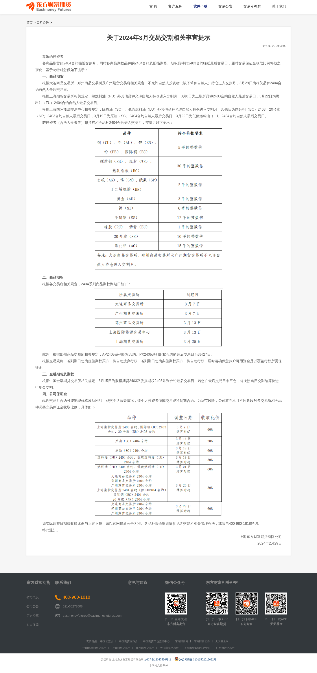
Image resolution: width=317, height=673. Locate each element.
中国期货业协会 (128, 641)
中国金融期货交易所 (94, 648)
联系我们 (63, 582)
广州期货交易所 (225, 648)
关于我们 (279, 6)
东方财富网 (181, 641)
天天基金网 (222, 641)
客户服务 (175, 6)
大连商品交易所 (169, 648)
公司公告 (43, 22)
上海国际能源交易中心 (197, 648)
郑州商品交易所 (145, 648)
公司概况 (32, 597)
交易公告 (225, 6)
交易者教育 (252, 6)
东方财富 (246, 624)
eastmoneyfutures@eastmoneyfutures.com (92, 615)
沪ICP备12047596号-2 (157, 659)
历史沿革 (32, 615)
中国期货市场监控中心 (156, 641)
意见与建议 (137, 582)
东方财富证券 (202, 641)
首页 (29, 22)
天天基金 (276, 624)
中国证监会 (106, 641)
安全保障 (32, 625)
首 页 (153, 6)
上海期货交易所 (121, 648)
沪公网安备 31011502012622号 (195, 659)
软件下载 (200, 6)
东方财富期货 (38, 582)
